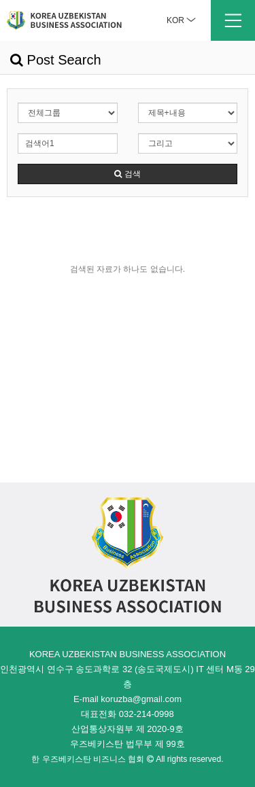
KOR (181, 20)
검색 (127, 174)
